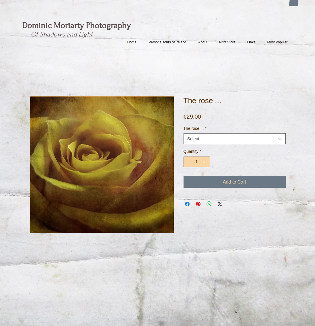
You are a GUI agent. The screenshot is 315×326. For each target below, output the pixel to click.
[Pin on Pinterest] (198, 203)
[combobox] (235, 138)
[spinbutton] (197, 162)
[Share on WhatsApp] (209, 203)
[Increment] (205, 162)
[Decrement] (188, 162)
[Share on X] (220, 203)
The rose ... (195, 128)
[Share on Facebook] (187, 203)
